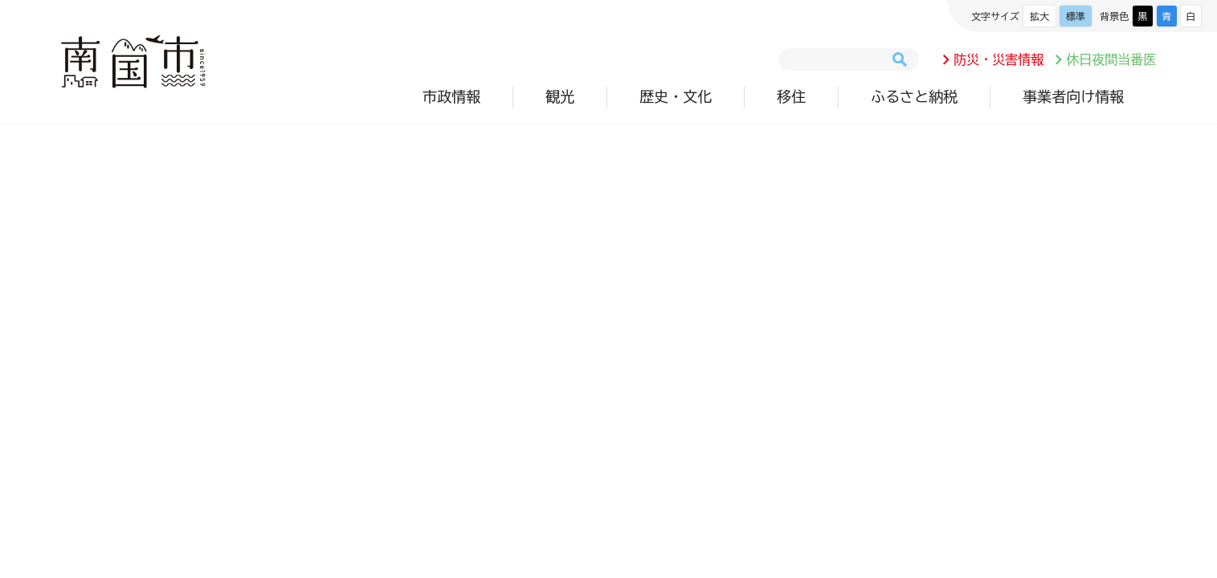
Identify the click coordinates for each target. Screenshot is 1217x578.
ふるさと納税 (914, 96)
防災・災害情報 (998, 59)
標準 (1075, 16)
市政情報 (451, 96)
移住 (791, 96)
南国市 (133, 62)
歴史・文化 (675, 96)
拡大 (1039, 16)
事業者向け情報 (1073, 96)
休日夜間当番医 (1111, 59)
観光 (559, 96)
